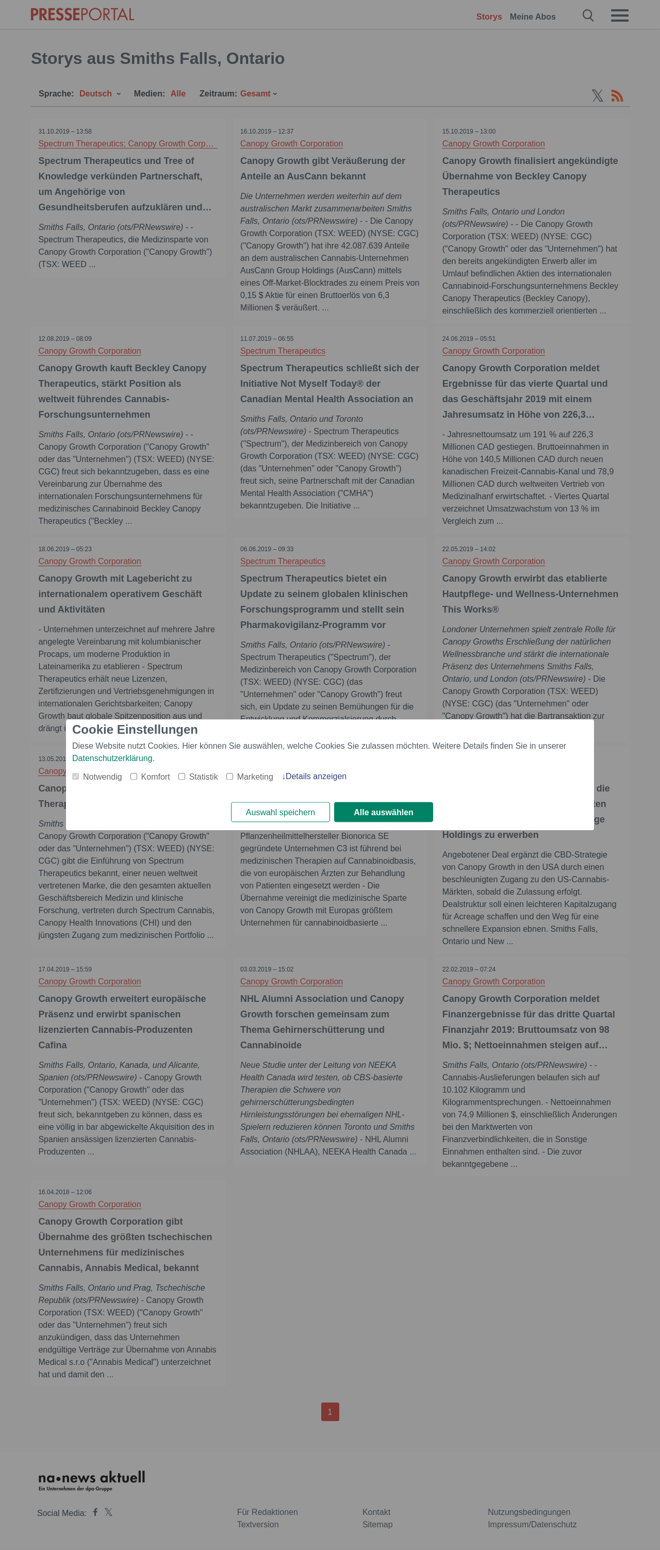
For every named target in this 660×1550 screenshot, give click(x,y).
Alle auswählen (384, 812)
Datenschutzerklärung (112, 758)
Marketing (255, 776)
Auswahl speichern (280, 812)
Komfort (155, 776)
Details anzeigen (316, 776)
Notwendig (102, 776)
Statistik (203, 776)
